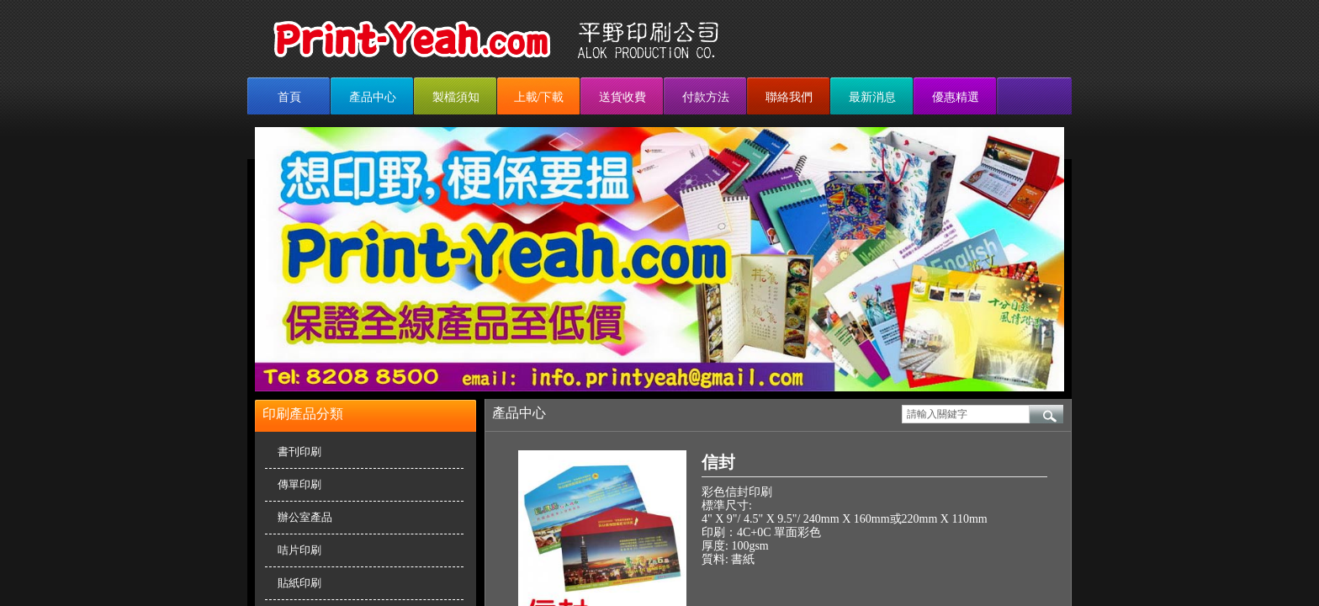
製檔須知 (455, 97)
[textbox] (966, 414)
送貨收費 (622, 97)
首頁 (289, 97)
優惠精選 (955, 97)
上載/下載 (539, 97)
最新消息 (872, 97)
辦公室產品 (305, 517)
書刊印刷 (299, 451)
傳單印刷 (299, 484)
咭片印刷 (299, 550)
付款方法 (705, 97)
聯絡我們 (789, 97)
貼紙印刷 (299, 583)
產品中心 (372, 97)
